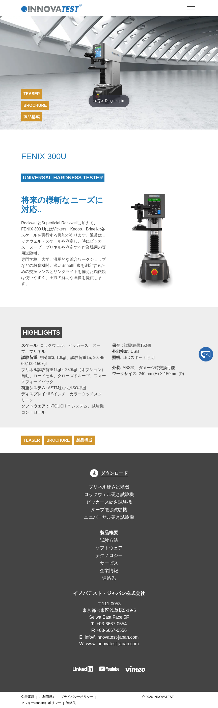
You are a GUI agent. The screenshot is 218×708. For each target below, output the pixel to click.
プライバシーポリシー (77, 697)
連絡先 (109, 578)
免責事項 (27, 697)
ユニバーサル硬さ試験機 (109, 517)
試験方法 (109, 540)
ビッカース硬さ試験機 (109, 502)
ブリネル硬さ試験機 (109, 486)
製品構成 (31, 117)
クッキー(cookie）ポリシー (41, 703)
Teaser (31, 94)
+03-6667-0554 (111, 623)
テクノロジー (109, 555)
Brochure (35, 105)
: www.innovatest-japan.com (109, 643)
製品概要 (109, 532)
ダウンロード (109, 473)
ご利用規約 (47, 697)
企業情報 (109, 570)
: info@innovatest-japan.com (109, 637)
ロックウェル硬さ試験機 (109, 494)
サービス (109, 563)
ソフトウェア (109, 547)
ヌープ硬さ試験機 (109, 509)
